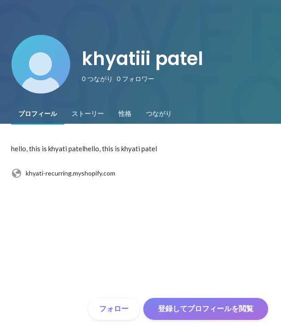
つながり (159, 113)
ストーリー (88, 113)
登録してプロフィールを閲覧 (205, 308)
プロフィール (37, 113)
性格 (124, 113)
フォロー (114, 308)
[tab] (37, 114)
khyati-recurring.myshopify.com (63, 173)
